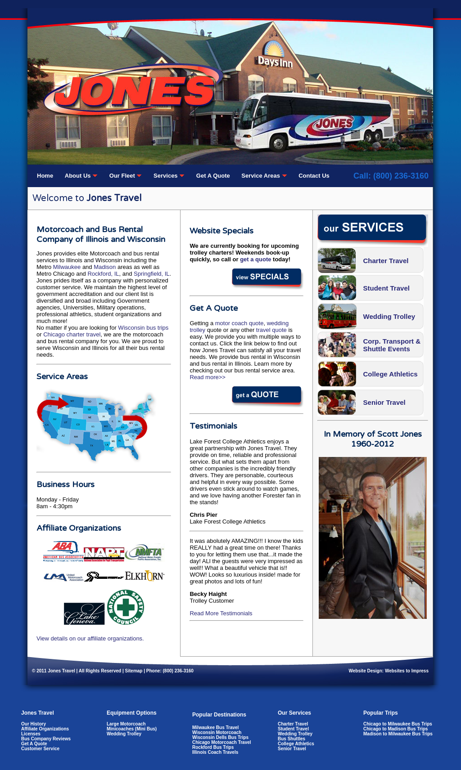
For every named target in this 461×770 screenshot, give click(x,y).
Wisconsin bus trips (143, 327)
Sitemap (134, 670)
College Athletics (390, 374)
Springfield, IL (152, 273)
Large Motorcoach (126, 723)
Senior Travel (384, 402)
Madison (105, 267)
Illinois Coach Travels (215, 752)
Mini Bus (145, 728)
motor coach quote (239, 323)
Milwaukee (67, 267)
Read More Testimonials (221, 613)
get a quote (255, 259)
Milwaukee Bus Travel (215, 727)
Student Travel (386, 288)
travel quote (271, 330)
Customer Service (40, 748)
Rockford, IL (103, 273)
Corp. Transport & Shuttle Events (392, 345)
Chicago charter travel (71, 334)
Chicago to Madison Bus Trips (395, 728)
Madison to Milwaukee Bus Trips (398, 733)
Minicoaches (120, 728)
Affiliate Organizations (45, 728)
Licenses (31, 733)
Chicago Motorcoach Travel (221, 742)
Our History (33, 723)
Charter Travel (386, 260)
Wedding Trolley (389, 316)
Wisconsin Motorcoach (216, 732)
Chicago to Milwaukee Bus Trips (397, 723)
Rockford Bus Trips (213, 747)
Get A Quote (34, 743)
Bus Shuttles (291, 738)
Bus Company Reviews (46, 738)
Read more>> (208, 377)
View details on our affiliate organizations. (90, 638)
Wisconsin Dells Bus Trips (220, 737)
